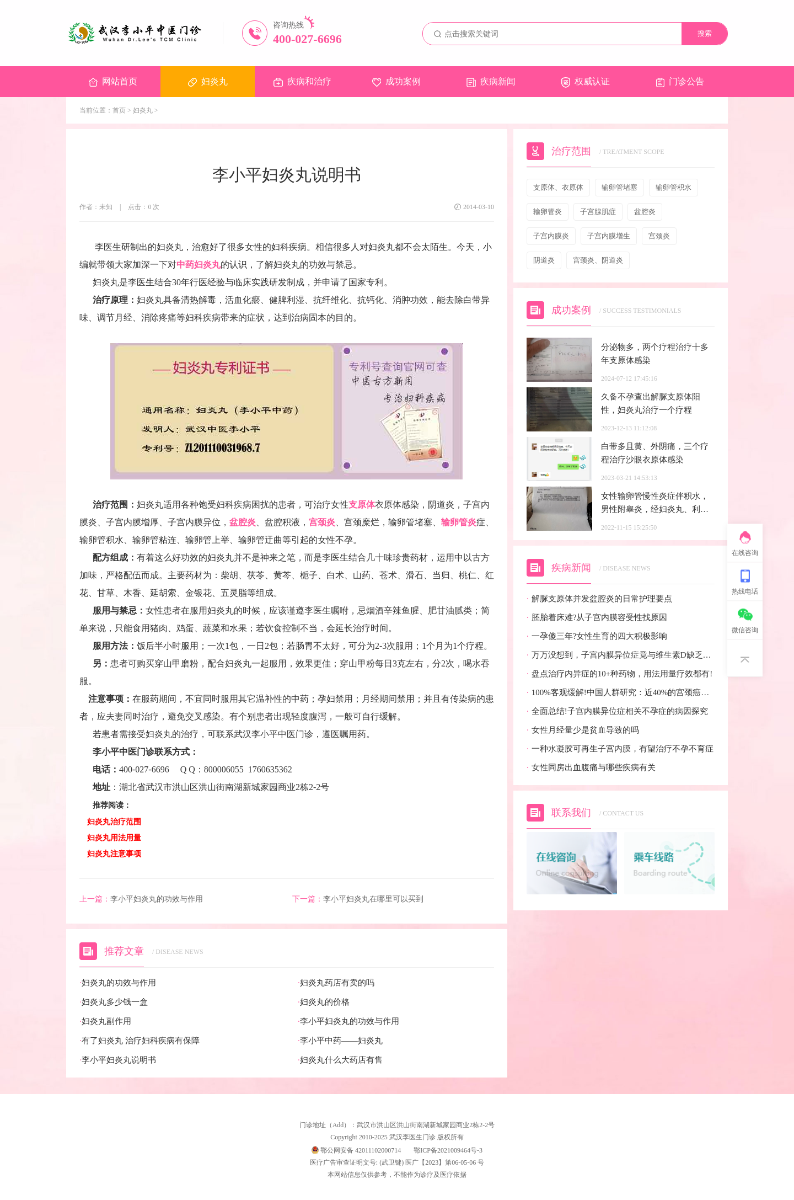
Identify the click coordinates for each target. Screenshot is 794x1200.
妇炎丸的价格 (324, 1002)
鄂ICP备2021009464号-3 (448, 1150)
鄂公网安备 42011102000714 (356, 1150)
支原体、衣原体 (558, 187)
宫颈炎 (322, 522)
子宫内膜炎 (551, 236)
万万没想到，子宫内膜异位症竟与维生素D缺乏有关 (621, 655)
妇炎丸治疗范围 (114, 822)
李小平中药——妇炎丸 (340, 1041)
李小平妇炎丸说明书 (117, 1060)
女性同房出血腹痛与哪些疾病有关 (591, 768)
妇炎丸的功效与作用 (117, 983)
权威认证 (585, 82)
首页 (119, 110)
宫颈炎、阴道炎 (598, 260)
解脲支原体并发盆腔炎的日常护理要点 (599, 599)
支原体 (361, 504)
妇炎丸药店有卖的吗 (336, 983)
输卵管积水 (673, 187)
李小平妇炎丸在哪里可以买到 (357, 899)
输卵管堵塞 (619, 187)
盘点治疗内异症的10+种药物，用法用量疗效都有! (619, 674)
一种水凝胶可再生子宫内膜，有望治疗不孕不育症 (620, 749)
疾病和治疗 (302, 82)
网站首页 (113, 82)
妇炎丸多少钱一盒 (113, 1002)
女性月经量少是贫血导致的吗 (583, 730)
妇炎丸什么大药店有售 (340, 1060)
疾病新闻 (491, 82)
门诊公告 (680, 82)
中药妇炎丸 (198, 264)
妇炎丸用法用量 (114, 838)
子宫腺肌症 (598, 211)
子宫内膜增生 (608, 236)
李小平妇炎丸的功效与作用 (141, 899)
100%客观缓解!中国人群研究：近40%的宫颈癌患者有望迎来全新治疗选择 (621, 693)
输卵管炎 (458, 522)
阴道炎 (544, 260)
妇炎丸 (208, 82)
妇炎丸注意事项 (114, 854)
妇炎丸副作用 (105, 1021)
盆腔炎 (242, 522)
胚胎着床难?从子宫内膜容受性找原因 (597, 618)
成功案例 (396, 82)
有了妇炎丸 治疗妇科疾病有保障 (139, 1041)
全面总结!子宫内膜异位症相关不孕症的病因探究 (617, 711)
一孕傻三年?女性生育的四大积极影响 (597, 636)
